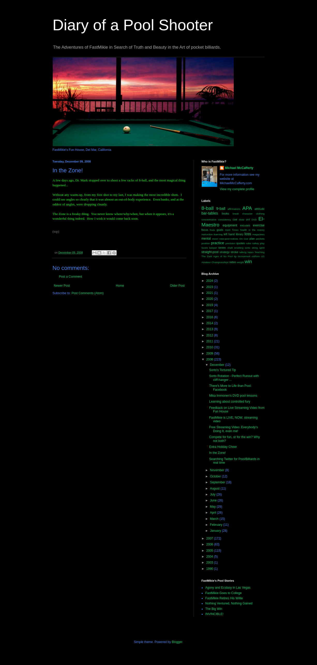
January (216, 531)
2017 (210, 311)
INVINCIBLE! (214, 614)
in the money (256, 229)
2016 (210, 317)
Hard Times (232, 229)
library (239, 234)
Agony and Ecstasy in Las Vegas (228, 587)
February (216, 525)
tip (235, 256)
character (247, 213)
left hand (229, 234)
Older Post (177, 285)
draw (241, 219)
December (217, 365)
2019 (210, 305)
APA (247, 208)
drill (248, 219)
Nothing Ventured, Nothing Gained (229, 603)
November (217, 470)
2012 (210, 335)
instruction (207, 234)
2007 (210, 538)
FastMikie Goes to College (223, 593)
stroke (234, 252)
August (215, 488)
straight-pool (209, 252)
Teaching (260, 252)
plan (252, 238)
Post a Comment (70, 276)
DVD (254, 219)
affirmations (234, 209)
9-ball (220, 208)
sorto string (251, 247)
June (213, 500)
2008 (210, 359)
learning (218, 234)
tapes (250, 252)
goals (220, 229)
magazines (259, 234)
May (213, 506)
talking (243, 252)
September (218, 482)
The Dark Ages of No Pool (217, 256)
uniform (256, 256)
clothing (260, 213)
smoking (239, 247)
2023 (210, 287)
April (213, 512)
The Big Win (213, 609)
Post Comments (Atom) (87, 293)
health (243, 229)
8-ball (207, 208)
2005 (210, 550)
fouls (212, 229)
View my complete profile (237, 189)
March (215, 519)
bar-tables (209, 213)
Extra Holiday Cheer (223, 447)
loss (248, 234)
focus (204, 229)
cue (235, 219)
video (232, 262)
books (225, 213)
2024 (210, 281)
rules (248, 243)
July (213, 494)
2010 (210, 347)
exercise (259, 225)
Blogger (177, 642)
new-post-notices (229, 238)
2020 (210, 299)
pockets (260, 238)
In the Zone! (217, 453)
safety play (258, 243)
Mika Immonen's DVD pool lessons (233, 395)
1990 (210, 569)
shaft (230, 247)
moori (215, 238)
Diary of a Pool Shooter (132, 25)
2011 (210, 341)
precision (230, 243)
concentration (208, 219)
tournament (244, 256)
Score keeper (209, 247)
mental (206, 238)
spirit (262, 247)
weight (240, 262)
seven (222, 247)
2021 (210, 293)
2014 (210, 323)
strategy (225, 252)
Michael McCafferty (239, 168)
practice (217, 243)
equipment (230, 225)
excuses (245, 225)
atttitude (260, 208)
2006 (210, 544)
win (248, 261)
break (236, 213)
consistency (224, 219)
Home (120, 285)
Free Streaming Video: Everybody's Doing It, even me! (233, 429)
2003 (210, 562)
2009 (210, 353)
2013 (210, 329)
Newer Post (62, 285)
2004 (210, 556)
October (216, 476)
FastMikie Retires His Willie (224, 598)
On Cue (243, 238)
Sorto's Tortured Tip (222, 370)
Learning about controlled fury (229, 401)
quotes (240, 243)
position (205, 243)
